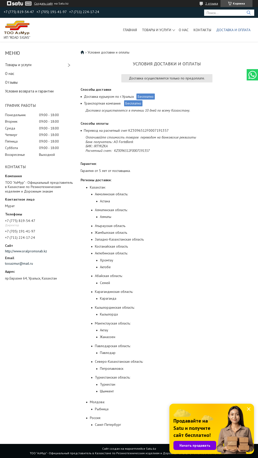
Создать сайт (43, 3)
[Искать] (248, 13)
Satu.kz (151, 448)
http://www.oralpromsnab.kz (26, 251)
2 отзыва (211, 3)
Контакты (202, 30)
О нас (184, 30)
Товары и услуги (156, 30)
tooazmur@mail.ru (19, 263)
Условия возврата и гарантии (29, 91)
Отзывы (11, 82)
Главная (130, 30)
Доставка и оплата (233, 30)
